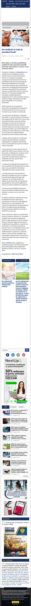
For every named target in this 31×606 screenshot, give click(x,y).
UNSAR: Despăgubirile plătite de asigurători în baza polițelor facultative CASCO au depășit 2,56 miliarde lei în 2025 (19, 471)
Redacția (11, 1)
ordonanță (19, 72)
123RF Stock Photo (17, 254)
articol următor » (24, 260)
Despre (8, 6)
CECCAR (4, 1)
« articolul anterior (7, 260)
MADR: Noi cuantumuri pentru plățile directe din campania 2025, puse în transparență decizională (19, 445)
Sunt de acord (15, 602)
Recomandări (13, 407)
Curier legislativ (7, 27)
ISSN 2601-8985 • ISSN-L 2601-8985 (15, 4)
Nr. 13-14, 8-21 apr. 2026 (22, 1)
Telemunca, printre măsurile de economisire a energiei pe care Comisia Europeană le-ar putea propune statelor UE (18, 463)
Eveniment (21, 407)
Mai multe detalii (15, 604)
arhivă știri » (26, 476)
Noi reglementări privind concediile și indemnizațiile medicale (8, 283)
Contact (14, 6)
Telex (5, 407)
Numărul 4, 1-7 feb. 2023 (8, 56)
